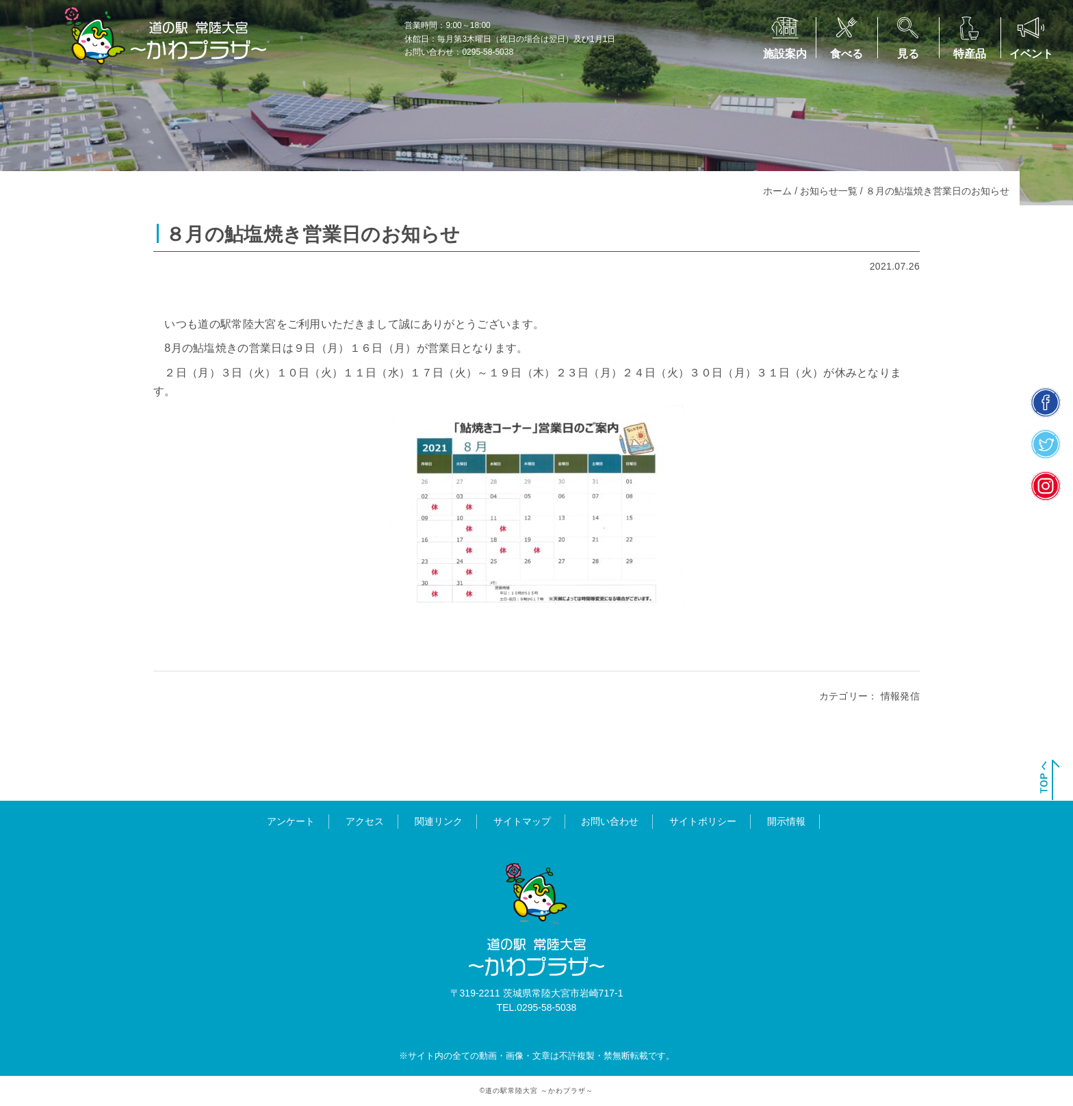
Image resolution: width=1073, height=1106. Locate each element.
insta (1046, 486)
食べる (846, 54)
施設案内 (785, 54)
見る (908, 54)
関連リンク (439, 821)
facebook (1046, 402)
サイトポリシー (702, 821)
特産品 (969, 54)
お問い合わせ (609, 821)
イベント (1031, 54)
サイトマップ (522, 821)
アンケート (291, 821)
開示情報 (786, 821)
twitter (1046, 444)
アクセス (365, 821)
